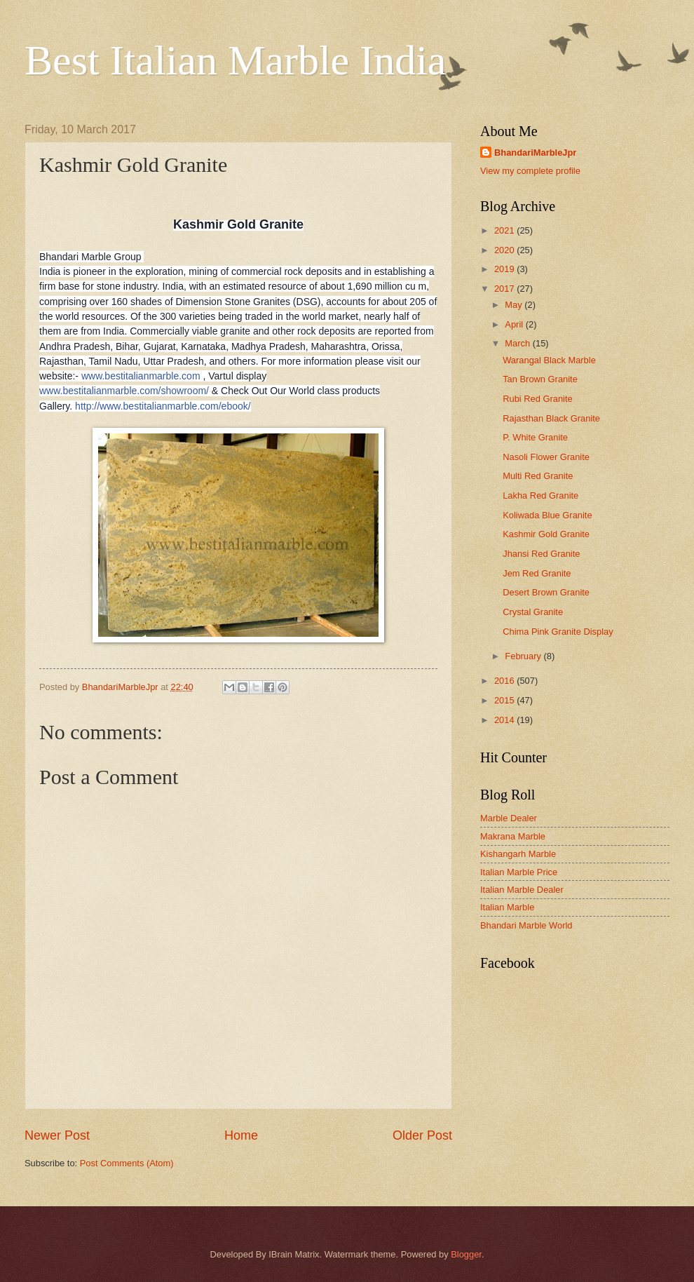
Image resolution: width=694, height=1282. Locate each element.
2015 (505, 700)
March (518, 343)
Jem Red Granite (537, 573)
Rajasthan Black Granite (551, 418)
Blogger (466, 1254)
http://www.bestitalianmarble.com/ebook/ (163, 406)
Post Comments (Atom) (127, 1163)
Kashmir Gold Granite (546, 534)
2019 (505, 269)
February (524, 656)
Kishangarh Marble (518, 854)
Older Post (422, 1135)
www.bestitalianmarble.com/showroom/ (124, 390)
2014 (505, 720)
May (514, 304)
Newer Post (57, 1135)
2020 (505, 250)
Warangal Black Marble (549, 360)
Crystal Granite (533, 612)
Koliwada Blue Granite (547, 515)
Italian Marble (507, 907)
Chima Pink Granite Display (558, 631)
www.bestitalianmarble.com (140, 376)
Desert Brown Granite (546, 592)
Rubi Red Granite (537, 398)
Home (241, 1135)
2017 (505, 288)
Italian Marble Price (518, 872)
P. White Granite (535, 437)
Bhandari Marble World (526, 925)
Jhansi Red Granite (541, 553)
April (515, 324)
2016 (505, 680)
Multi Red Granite (538, 476)
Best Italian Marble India (235, 60)
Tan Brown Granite (540, 379)
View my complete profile (530, 171)
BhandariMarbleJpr (535, 152)
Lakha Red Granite (540, 495)
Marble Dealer (508, 818)
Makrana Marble (512, 836)
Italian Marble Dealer (522, 889)
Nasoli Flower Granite (546, 457)
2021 (505, 230)
